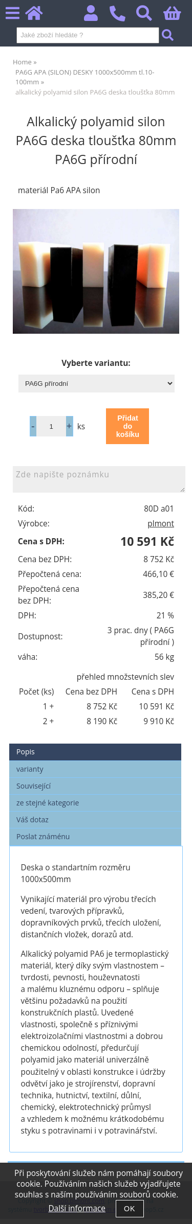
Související (33, 786)
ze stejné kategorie (47, 802)
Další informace (76, 1208)
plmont (160, 523)
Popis (25, 751)
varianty (29, 769)
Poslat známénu (43, 836)
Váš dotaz (32, 819)
